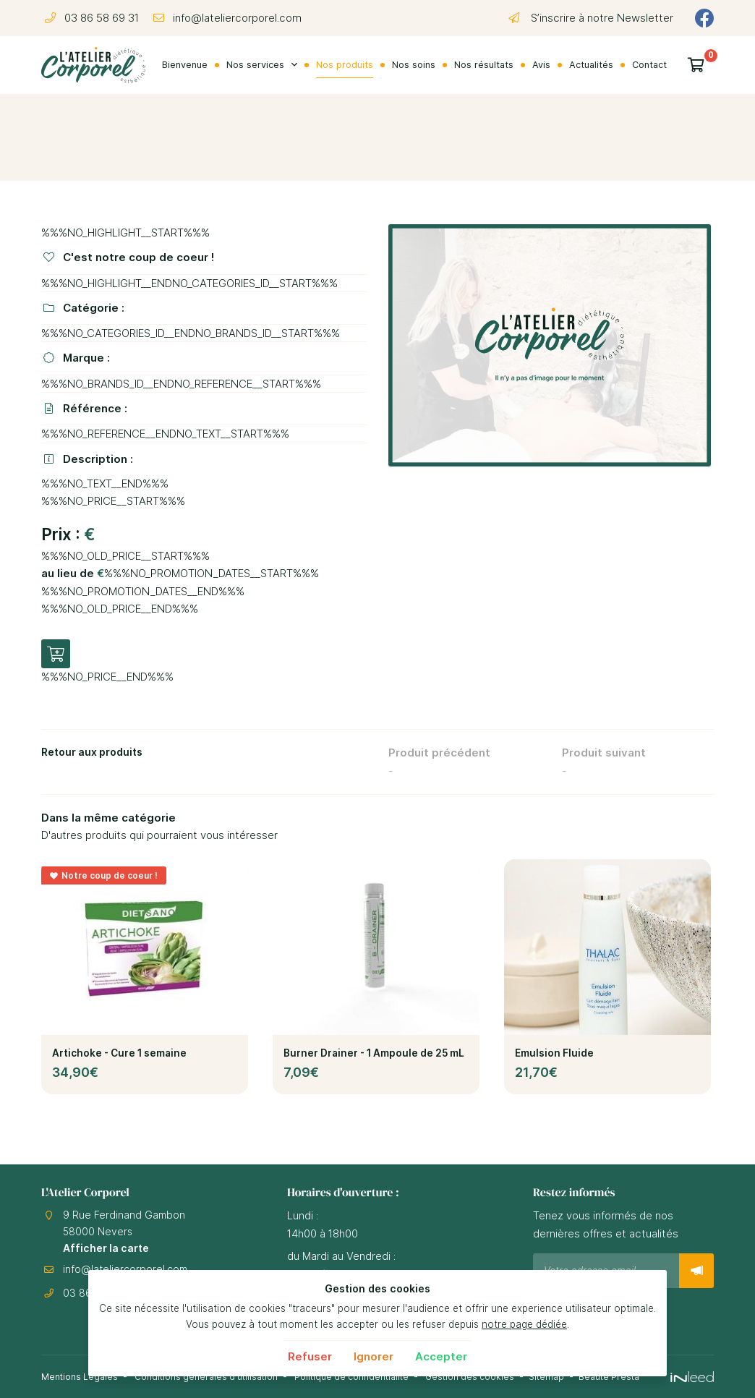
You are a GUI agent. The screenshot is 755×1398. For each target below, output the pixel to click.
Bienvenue (185, 64)
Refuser (310, 1356)
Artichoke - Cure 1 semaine (119, 1053)
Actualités (591, 64)
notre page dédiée (524, 1324)
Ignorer (373, 1356)
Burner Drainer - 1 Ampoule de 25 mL (373, 1053)
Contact (649, 64)
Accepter (441, 1356)
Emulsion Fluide (554, 1053)
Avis (541, 64)
